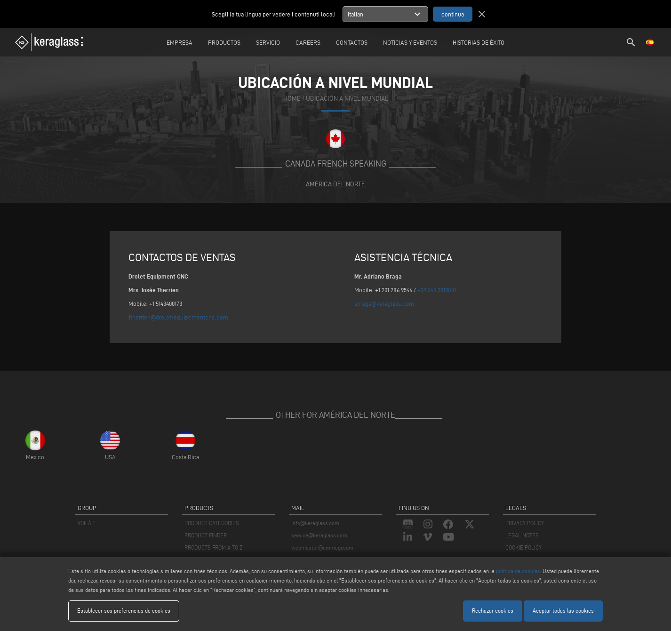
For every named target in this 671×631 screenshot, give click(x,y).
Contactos (351, 42)
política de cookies (518, 571)
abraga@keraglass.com (384, 303)
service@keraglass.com (319, 535)
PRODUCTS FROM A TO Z (213, 547)
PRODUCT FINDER (205, 535)
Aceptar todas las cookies (563, 610)
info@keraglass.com (315, 523)
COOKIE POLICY (523, 547)
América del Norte (335, 184)
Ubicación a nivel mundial (347, 98)
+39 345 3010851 (436, 290)
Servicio (268, 42)
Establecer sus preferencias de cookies (123, 610)
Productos (224, 42)
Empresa (179, 42)
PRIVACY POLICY (524, 523)
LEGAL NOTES (522, 535)
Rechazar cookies (492, 610)
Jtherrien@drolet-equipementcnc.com (178, 317)
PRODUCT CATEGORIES (211, 523)
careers (308, 42)
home (292, 98)
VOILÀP (86, 523)
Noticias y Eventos (410, 42)
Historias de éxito (478, 42)
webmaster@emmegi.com (322, 547)
